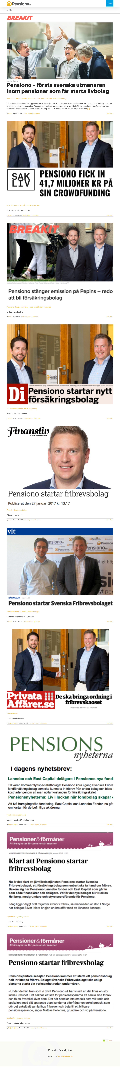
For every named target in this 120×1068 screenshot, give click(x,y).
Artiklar (25, 113)
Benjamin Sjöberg (13, 723)
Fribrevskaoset (12, 713)
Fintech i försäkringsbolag (17, 510)
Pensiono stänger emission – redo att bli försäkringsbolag (29, 307)
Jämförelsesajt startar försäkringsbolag (22, 408)
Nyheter (30, 113)
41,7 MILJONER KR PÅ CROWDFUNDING (23, 205)
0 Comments (36, 113)
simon (9, 113)
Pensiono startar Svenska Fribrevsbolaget (23, 612)
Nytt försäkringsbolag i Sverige (18, 1018)
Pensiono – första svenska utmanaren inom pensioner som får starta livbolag (36, 98)
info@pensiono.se (65, 1056)
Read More (109, 113)
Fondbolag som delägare (16, 815)
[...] (88, 109)
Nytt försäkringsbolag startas (18, 916)
